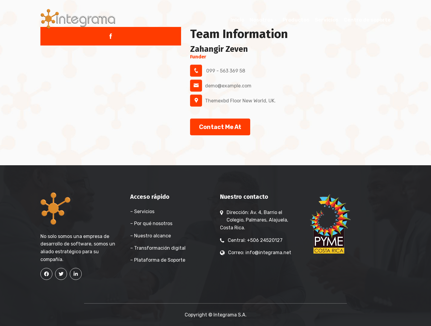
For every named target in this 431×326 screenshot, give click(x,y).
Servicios (327, 20)
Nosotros (261, 20)
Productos (296, 20)
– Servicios (142, 211)
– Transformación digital (158, 248)
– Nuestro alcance (150, 236)
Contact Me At (220, 127)
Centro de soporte (367, 20)
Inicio (237, 20)
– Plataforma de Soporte (157, 260)
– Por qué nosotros (151, 223)
